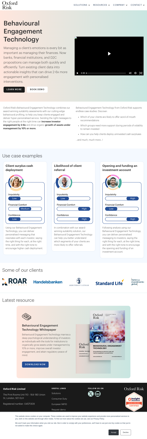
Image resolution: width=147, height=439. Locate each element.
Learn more (14, 89)
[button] (82, 5)
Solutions (56, 393)
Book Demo (37, 89)
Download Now (35, 364)
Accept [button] (113, 432)
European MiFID (59, 404)
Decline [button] (126, 432)
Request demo (59, 410)
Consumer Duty (59, 399)
